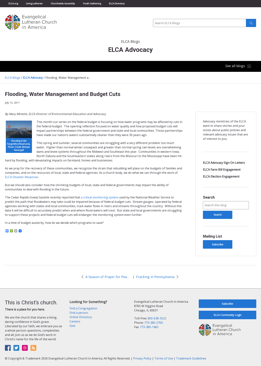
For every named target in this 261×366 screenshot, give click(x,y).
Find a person (79, 313)
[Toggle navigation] (238, 66)
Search (209, 197)
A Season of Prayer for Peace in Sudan (108, 277)
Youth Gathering (92, 3)
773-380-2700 (153, 323)
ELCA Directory (117, 3)
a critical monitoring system (99, 197)
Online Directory (81, 317)
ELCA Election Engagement (221, 176)
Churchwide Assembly (63, 3)
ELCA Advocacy (33, 78)
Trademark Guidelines (191, 358)
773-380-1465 (149, 327)
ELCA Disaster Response (21, 177)
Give (72, 326)
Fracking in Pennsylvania (155, 277)
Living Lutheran (34, 3)
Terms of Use (163, 358)
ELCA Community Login (227, 315)
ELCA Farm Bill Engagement (221, 170)
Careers (75, 321)
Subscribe (217, 244)
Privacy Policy (142, 358)
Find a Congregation (83, 308)
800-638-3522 (157, 318)
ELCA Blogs (12, 78)
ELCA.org (13, 3)
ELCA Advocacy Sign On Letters (224, 163)
